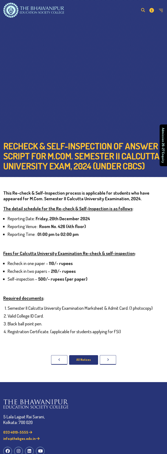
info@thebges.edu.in (21, 438)
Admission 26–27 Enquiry (163, 145)
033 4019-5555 (17, 432)
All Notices (83, 359)
